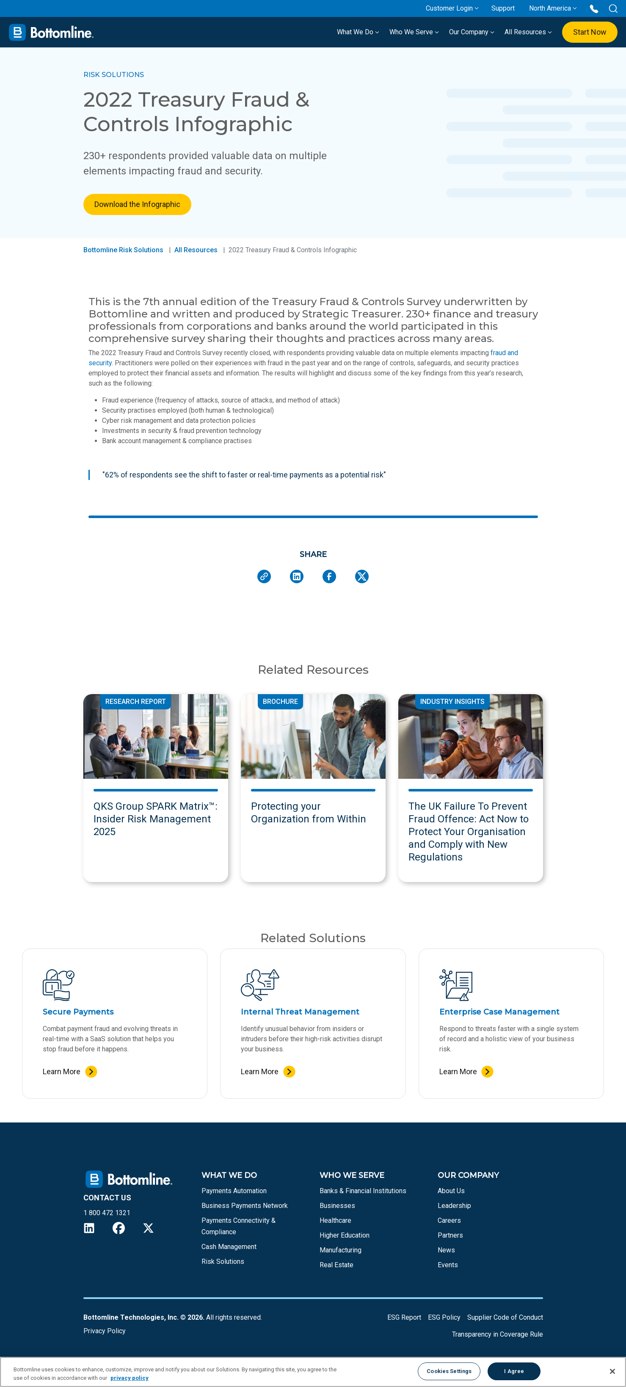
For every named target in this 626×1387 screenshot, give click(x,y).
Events (448, 1265)
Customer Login (449, 8)
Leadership (454, 1206)
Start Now (590, 32)
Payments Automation (234, 1191)
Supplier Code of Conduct (505, 1317)
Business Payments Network (244, 1206)
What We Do (358, 32)
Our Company (471, 32)
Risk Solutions (222, 1261)
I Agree (514, 1371)
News (446, 1250)
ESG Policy (444, 1317)
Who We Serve (414, 32)
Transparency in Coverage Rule (497, 1334)
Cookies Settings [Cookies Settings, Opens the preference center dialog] (449, 1371)
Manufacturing (340, 1250)
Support (503, 8)
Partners (450, 1235)
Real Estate (336, 1265)
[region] (313, 1372)
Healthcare (335, 1220)
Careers (449, 1220)
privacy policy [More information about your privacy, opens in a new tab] (129, 1378)
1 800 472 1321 (106, 1213)
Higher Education (345, 1235)
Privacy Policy (104, 1331)
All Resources (528, 32)
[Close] (612, 1371)
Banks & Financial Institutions (363, 1191)
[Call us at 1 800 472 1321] (594, 8)
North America (550, 8)
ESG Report (404, 1317)
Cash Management (228, 1247)
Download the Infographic (137, 204)
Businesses (337, 1206)
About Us (451, 1191)
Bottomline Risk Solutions (123, 250)
